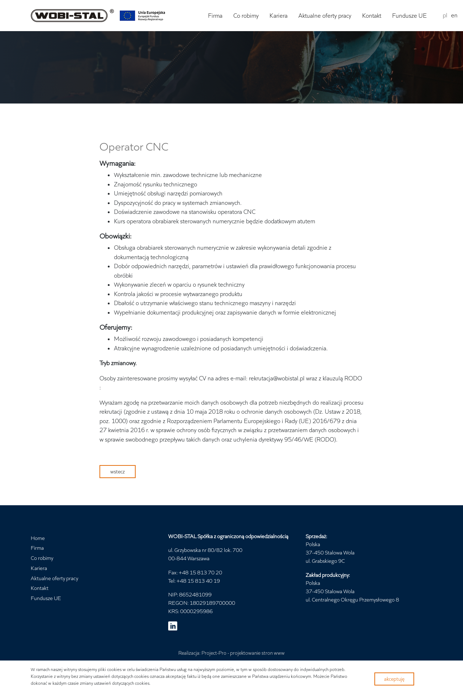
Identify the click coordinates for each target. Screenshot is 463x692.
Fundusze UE (409, 15)
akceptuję (394, 679)
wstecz (117, 471)
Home (38, 538)
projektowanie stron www (257, 653)
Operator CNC (133, 146)
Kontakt (371, 15)
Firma (215, 15)
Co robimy (246, 15)
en (454, 15)
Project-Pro (213, 653)
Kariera (278, 15)
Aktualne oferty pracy (324, 15)
